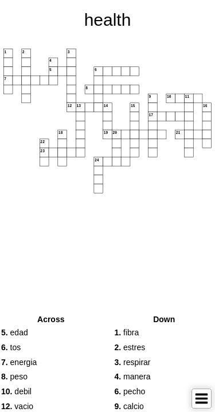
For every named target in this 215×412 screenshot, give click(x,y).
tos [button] (11, 347)
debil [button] (16, 391)
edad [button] (14, 332)
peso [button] (14, 376)
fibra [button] (127, 332)
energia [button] (19, 362)
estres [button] (130, 347)
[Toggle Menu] (201, 399)
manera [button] (133, 376)
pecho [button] (130, 391)
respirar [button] (133, 362)
